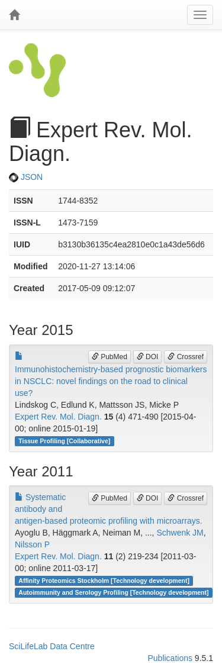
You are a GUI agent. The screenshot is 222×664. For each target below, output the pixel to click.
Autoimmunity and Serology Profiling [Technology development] (113, 592)
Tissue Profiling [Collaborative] (64, 440)
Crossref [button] (186, 357)
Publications (169, 658)
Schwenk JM (179, 532)
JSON (26, 177)
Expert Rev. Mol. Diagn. (58, 416)
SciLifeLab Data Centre (52, 646)
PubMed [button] (109, 357)
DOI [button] (148, 357)
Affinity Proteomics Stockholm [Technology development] (103, 580)
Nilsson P (32, 544)
